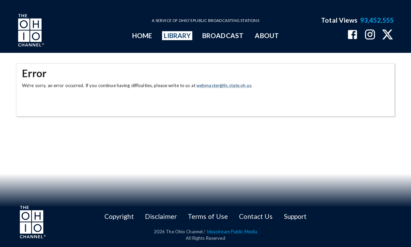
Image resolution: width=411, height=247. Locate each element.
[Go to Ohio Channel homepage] (30, 31)
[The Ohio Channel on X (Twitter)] (387, 35)
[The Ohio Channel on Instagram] (370, 35)
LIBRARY (177, 35)
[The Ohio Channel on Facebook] (352, 35)
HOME (142, 35)
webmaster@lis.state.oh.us (223, 85)
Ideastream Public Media (232, 231)
